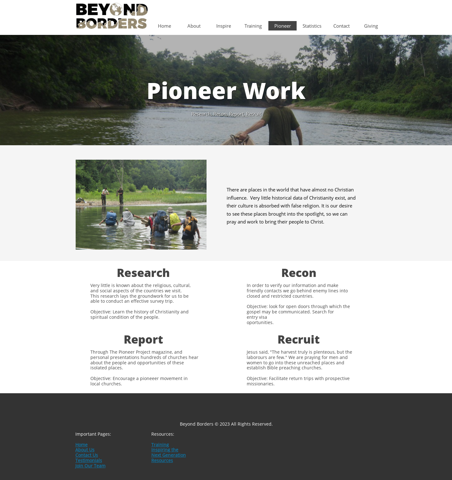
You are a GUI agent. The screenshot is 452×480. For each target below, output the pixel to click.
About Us (84, 450)
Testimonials (88, 460)
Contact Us (86, 455)
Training (160, 445)
